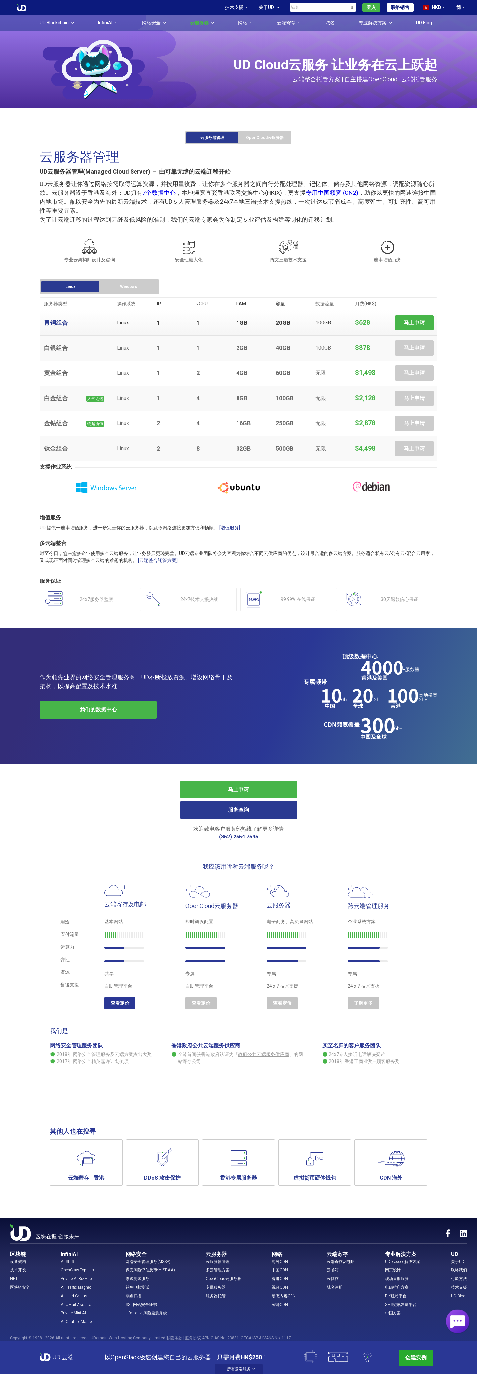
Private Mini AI (73, 1313)
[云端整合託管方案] (158, 560)
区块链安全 (20, 1287)
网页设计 (393, 1270)
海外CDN (280, 1262)
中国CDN (280, 1270)
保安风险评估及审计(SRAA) (150, 1270)
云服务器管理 (212, 138)
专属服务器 (216, 1287)
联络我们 (459, 1270)
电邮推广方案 (397, 1287)
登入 (371, 7)
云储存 (333, 1279)
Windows (128, 287)
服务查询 (238, 810)
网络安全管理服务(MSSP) (148, 1262)
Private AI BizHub (76, 1279)
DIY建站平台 (396, 1296)
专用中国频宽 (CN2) (332, 193)
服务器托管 (216, 1296)
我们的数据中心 (98, 710)
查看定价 (120, 1003)
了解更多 (363, 1003)
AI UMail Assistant (78, 1305)
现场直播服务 (397, 1279)
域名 (330, 23)
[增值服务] (229, 527)
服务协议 (193, 1338)
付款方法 (459, 1279)
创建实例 (416, 1358)
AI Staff (67, 1262)
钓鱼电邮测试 (137, 1287)
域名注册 (335, 1287)
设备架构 (18, 1262)
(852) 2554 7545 (238, 837)
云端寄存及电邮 (340, 1262)
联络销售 (400, 7)
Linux (70, 287)
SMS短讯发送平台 (401, 1305)
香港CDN (280, 1279)
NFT (14, 1279)
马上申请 (414, 323)
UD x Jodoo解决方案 (402, 1262)
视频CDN (280, 1287)
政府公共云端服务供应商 (263, 1054)
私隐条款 (174, 1338)
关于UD (457, 1262)
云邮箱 (333, 1270)
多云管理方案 (218, 1270)
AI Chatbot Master (77, 1322)
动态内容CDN (284, 1296)
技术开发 (18, 1270)
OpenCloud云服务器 (265, 138)
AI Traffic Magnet (76, 1287)
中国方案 (393, 1313)
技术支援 (459, 1287)
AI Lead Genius (74, 1296)
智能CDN (280, 1305)
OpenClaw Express (77, 1270)
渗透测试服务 (137, 1279)
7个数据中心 (159, 193)
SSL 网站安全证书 (141, 1305)
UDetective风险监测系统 (146, 1313)
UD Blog (458, 1296)
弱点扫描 (133, 1296)
